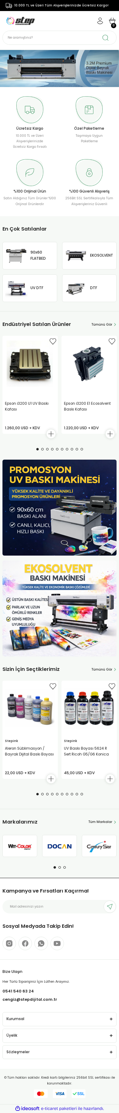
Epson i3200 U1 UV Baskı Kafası (27, 406)
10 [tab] (82, 449)
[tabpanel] (59, 68)
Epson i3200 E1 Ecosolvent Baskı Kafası (87, 406)
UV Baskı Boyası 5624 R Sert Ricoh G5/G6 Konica (86, 751)
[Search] (59, 37)
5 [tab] (57, 449)
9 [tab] (77, 449)
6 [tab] (62, 449)
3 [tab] (47, 449)
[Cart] (112, 21)
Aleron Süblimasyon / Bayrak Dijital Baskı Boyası (29, 751)
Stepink (11, 741)
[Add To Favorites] (53, 341)
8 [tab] (72, 449)
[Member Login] (100, 21)
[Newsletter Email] (59, 906)
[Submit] (110, 907)
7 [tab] (67, 449)
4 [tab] (52, 449)
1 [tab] (37, 449)
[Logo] (20, 20)
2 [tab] (42, 449)
